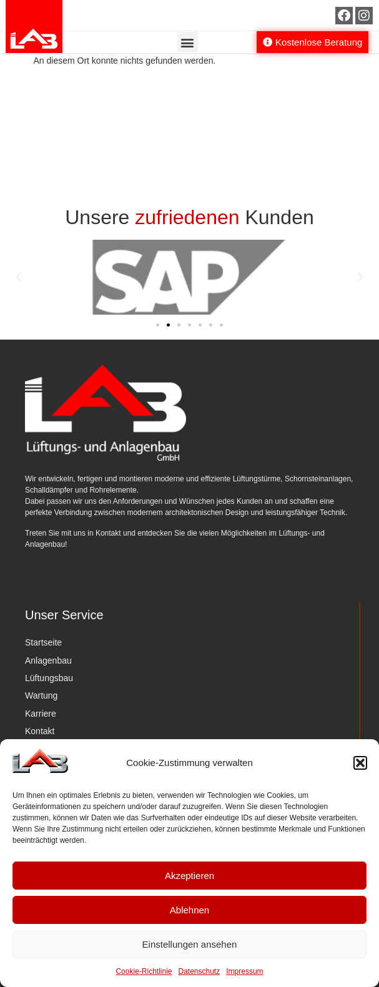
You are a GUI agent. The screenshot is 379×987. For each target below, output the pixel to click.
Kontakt (39, 731)
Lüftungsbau (49, 678)
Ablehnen (189, 910)
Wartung (41, 695)
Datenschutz (199, 971)
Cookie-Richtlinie (144, 971)
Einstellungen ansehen (189, 944)
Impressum (244, 971)
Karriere (40, 714)
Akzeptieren (189, 875)
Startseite (43, 642)
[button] (360, 763)
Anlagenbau (48, 660)
